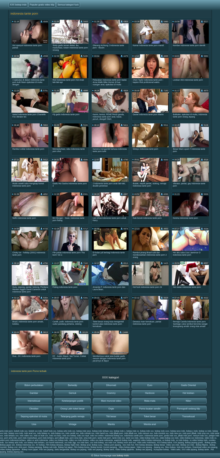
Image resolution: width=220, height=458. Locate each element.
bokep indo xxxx (162, 431)
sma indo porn (90, 438)
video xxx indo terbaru (79, 440)
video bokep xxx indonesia (191, 438)
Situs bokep (170, 447)
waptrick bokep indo (123, 440)
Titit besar (111, 416)
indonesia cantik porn (133, 435)
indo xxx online (97, 435)
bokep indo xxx (147, 431)
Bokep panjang (35, 447)
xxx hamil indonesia (54, 442)
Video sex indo (172, 445)
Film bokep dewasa (54, 445)
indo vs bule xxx (41, 435)
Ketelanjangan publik (72, 401)
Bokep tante (204, 449)
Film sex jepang (46, 449)
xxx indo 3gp (70, 442)
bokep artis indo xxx (66, 431)
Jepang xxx (159, 447)
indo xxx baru (55, 435)
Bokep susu (97, 445)
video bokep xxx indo (169, 438)
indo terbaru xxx (11, 435)
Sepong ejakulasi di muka (34, 416)
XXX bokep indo (18, 4)
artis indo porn (6, 431)
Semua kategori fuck (68, 4)
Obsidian (33, 408)
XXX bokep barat (164, 442)
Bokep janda (210, 442)
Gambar (34, 393)
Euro (149, 385)
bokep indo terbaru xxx (102, 431)
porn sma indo (76, 438)
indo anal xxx (30, 433)
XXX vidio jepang (189, 449)
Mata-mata (149, 401)
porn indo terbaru (46, 438)
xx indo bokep (182, 440)
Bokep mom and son (126, 442)
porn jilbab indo (62, 438)
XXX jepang (178, 442)
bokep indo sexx (83, 431)
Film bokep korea (81, 447)
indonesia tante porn (154, 435)
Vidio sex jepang (94, 449)
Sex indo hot (128, 445)
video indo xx (211, 438)
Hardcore (150, 393)
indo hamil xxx (101, 433)
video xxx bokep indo (58, 440)
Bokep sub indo (50, 447)
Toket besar (150, 416)
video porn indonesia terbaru (13, 440)
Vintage (72, 424)
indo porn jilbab (189, 433)
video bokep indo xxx (149, 438)
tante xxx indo (132, 438)
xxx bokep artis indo (14, 442)
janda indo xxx (170, 435)
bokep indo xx (132, 431)
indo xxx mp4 (83, 435)
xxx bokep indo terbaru (34, 442)
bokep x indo (192, 431)
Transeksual (188, 416)
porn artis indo (10, 438)
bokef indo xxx (49, 431)
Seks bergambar (61, 449)
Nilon (188, 401)
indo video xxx (26, 435)
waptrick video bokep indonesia (147, 440)
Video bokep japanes (125, 449)
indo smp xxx (203, 433)
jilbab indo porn (185, 435)
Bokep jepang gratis (194, 442)
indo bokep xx (43, 433)
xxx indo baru (83, 442)
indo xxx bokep (69, 435)
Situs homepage (103, 455)
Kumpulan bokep (161, 449)
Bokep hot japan (65, 447)
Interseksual (34, 401)
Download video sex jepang (204, 447)
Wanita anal (150, 424)
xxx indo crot (110, 442)
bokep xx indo (205, 431)
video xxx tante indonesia (101, 440)
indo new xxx (175, 433)
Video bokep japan (127, 447)
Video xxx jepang (144, 447)
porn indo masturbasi (27, 438)
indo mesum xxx (145, 433)
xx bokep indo (168, 440)
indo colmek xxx (87, 433)
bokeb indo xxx (21, 431)
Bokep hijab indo (71, 445)
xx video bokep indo (199, 440)
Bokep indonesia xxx (25, 445)
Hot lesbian (188, 393)
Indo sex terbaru (184, 447)
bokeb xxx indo (35, 431)
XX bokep (40, 445)
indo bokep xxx (57, 433)
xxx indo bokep (97, 442)
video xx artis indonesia (37, 440)
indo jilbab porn (116, 433)
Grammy (111, 393)
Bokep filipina (202, 445)
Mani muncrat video (111, 401)
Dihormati (111, 385)
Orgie (111, 408)
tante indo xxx (118, 438)
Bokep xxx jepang (78, 449)
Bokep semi (109, 449)
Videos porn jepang (113, 445)
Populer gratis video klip (42, 4)
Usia (34, 424)
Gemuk (72, 393)
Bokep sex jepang (144, 449)
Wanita (111, 424)
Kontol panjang (110, 447)
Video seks (175, 449)
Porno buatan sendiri (149, 408)
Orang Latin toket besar (72, 408)
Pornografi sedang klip (188, 408)
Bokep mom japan (30, 449)
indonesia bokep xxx (114, 435)
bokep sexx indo (177, 431)
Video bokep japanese (10, 449)
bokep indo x (119, 431)
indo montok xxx (161, 433)
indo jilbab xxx (130, 433)
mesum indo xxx (200, 435)
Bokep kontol (96, 447)
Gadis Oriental (188, 385)
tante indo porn (104, 438)
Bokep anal (86, 445)
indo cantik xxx (72, 433)
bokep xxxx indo (16, 433)
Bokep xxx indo (187, 445)
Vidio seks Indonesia (146, 442)
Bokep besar (159, 445)
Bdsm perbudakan (33, 385)
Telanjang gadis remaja (72, 416)
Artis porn (23, 447)
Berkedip (72, 385)
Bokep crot (13, 447)
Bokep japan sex (7, 445)
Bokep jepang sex (15, 452)
